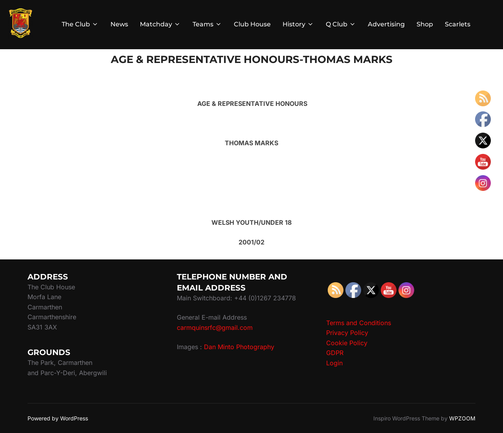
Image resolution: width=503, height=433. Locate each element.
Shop (425, 24)
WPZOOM (462, 418)
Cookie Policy (346, 343)
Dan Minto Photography (239, 347)
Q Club (341, 24)
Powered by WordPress (58, 418)
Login (334, 363)
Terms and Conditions (358, 323)
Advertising (386, 24)
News (119, 24)
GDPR (334, 353)
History (298, 24)
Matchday (160, 24)
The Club (80, 24)
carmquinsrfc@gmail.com (215, 327)
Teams (207, 24)
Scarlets (457, 24)
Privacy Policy (347, 333)
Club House (252, 24)
